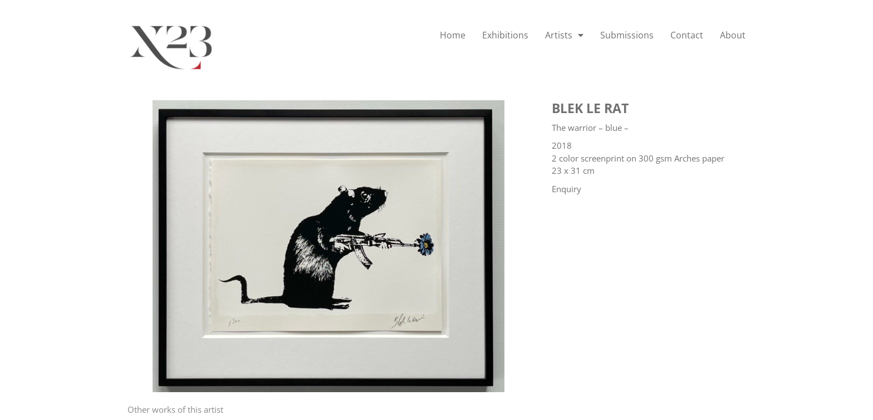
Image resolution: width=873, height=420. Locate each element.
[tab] (175, 409)
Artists (564, 35)
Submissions (627, 35)
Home (452, 35)
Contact (686, 35)
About (733, 35)
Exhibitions (505, 35)
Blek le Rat (590, 108)
